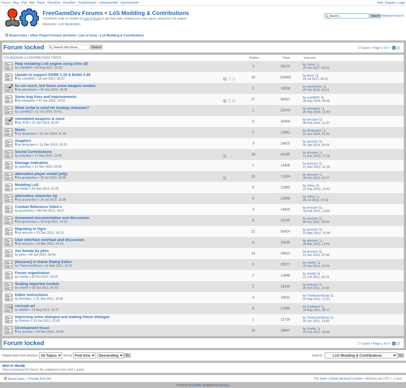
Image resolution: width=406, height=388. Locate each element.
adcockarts (29, 89)
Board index (18, 35)
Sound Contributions (33, 152)
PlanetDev (53, 2)
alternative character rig (36, 196)
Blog (16, 2)
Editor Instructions (31, 295)
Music (20, 130)
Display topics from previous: (32, 355)
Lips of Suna (91, 18)
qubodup (25, 155)
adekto (23, 309)
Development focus (32, 328)
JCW (25, 122)
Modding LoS (27, 185)
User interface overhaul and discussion (49, 240)
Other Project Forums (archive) (53, 35)
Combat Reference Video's (38, 207)
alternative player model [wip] (41, 174)
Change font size (40, 378)
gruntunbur (29, 177)
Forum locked (23, 47)
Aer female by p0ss (32, 251)
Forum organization (32, 273)
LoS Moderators (69, 24)
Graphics (23, 141)
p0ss (22, 254)
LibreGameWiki (108, 2)
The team (320, 378)
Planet (41, 2)
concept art (25, 306)
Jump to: (317, 355)
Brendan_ (26, 298)
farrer (310, 75)
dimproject (29, 133)
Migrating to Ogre (30, 229)
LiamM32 (25, 67)
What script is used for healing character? (52, 108)
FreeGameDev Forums (73, 13)
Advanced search (392, 15)
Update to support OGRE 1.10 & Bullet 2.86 (53, 75)
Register (390, 2)
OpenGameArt (129, 2)
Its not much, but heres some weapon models (55, 86)
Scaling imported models (37, 284)
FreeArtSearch (87, 2)
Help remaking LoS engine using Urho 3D (51, 64)
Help (380, 2)
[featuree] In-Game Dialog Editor (43, 262)
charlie (23, 188)
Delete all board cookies (346, 378)
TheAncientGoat (30, 265)
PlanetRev (69, 2)
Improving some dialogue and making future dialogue (62, 317)
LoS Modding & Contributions (149, 13)
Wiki (32, 2)
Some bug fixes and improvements (45, 97)
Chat (24, 2)
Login (401, 2)
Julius (311, 64)
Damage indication (31, 163)
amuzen (312, 119)
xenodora (28, 100)
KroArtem (313, 306)
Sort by (79, 355)
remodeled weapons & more (40, 119)
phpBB (196, 385)
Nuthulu (24, 320)
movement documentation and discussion (52, 218)
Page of (381, 47)
